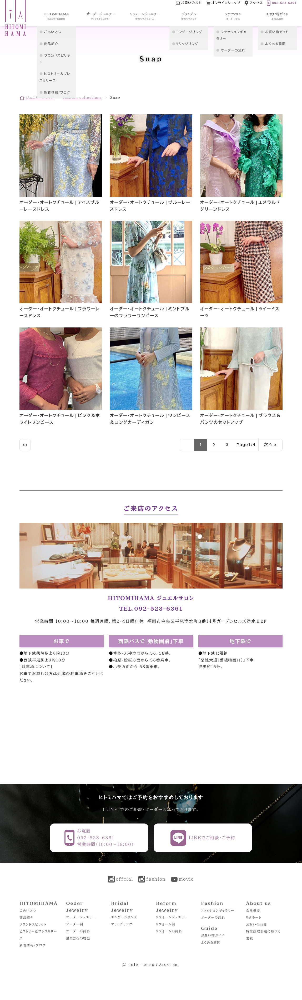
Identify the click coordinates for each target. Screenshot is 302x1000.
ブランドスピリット (33, 924)
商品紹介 (26, 917)
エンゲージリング (124, 917)
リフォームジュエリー (172, 917)
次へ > (270, 445)
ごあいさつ (27, 910)
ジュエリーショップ (40, 97)
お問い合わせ (256, 924)
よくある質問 (211, 942)
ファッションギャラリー (217, 910)
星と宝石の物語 (78, 938)
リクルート (253, 917)
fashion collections (82, 97)
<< (25, 445)
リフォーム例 (165, 924)
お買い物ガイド (212, 935)
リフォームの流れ (169, 931)
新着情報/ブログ (32, 945)
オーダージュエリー (81, 917)
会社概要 (253, 910)
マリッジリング (122, 924)
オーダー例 (74, 924)
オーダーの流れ (78, 931)
